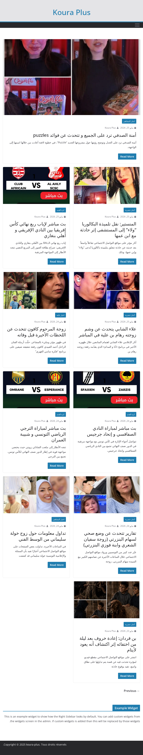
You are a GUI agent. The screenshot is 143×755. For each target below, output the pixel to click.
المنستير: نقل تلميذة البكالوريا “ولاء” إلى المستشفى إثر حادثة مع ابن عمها (108, 229)
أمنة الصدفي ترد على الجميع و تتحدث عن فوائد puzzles (84, 135)
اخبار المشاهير (129, 121)
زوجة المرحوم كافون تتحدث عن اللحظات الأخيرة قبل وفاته (36, 332)
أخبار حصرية (130, 210)
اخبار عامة (60, 315)
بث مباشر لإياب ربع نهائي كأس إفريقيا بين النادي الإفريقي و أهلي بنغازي (37, 229)
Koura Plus (71, 12)
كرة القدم (60, 210)
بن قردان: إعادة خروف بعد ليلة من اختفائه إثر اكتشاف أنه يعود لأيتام (108, 644)
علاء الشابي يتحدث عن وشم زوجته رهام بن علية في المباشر (107, 332)
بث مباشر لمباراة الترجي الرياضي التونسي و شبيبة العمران (43, 434)
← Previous (132, 691)
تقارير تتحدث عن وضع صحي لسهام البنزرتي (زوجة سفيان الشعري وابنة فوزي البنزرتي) (109, 539)
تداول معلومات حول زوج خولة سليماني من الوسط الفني (38, 536)
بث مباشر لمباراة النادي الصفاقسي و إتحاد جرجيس (111, 431)
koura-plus (33, 744)
